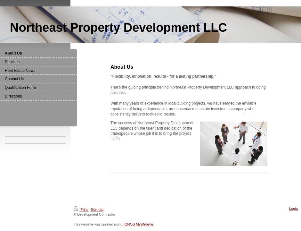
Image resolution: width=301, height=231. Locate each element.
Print (81, 209)
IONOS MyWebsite (138, 224)
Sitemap (97, 209)
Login (293, 208)
